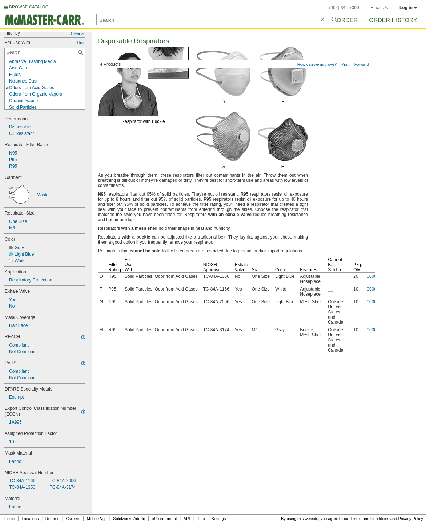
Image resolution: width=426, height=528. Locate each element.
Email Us (379, 7)
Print (345, 64)
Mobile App (96, 518)
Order (347, 20)
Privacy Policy (410, 518)
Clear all (78, 33)
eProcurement (164, 518)
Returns (52, 518)
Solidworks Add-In (129, 518)
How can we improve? (317, 64)
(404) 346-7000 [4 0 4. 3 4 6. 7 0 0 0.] (344, 7)
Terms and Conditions (370, 518)
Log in (408, 7)
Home (9, 518)
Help (201, 518)
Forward (361, 64)
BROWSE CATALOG (28, 7)
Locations (30, 518)
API (187, 518)
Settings (218, 518)
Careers (73, 518)
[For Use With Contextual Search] (44, 52)
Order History (393, 20)
